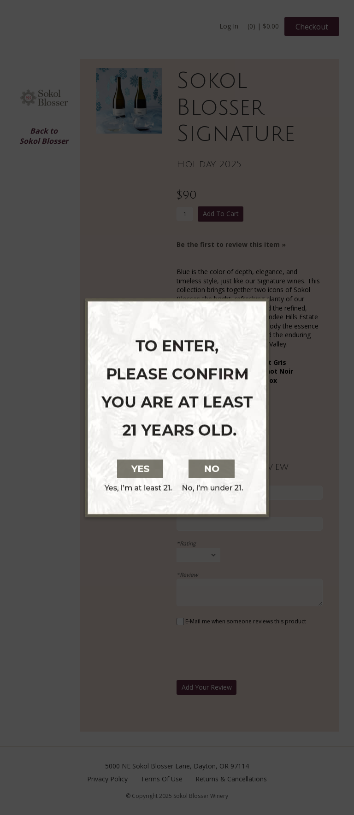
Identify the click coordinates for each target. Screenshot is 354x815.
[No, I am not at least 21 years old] (268, 468)
